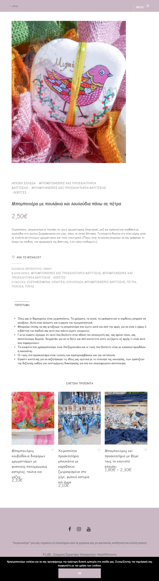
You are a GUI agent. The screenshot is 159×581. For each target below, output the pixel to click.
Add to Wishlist (28, 257)
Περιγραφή (21, 305)
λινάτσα (58, 282)
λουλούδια (74, 282)
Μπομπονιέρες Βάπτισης (104, 282)
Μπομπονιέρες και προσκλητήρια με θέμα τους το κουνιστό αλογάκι (121, 458)
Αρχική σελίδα (24, 183)
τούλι (29, 286)
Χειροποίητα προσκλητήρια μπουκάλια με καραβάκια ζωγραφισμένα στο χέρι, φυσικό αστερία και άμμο (73, 466)
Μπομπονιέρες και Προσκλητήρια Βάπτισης (66, 273)
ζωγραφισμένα (38, 282)
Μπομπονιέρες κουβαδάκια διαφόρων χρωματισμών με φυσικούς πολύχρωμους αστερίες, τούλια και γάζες (29, 463)
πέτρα (131, 282)
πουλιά (17, 286)
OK (79, 573)
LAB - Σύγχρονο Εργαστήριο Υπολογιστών (70, 554)
